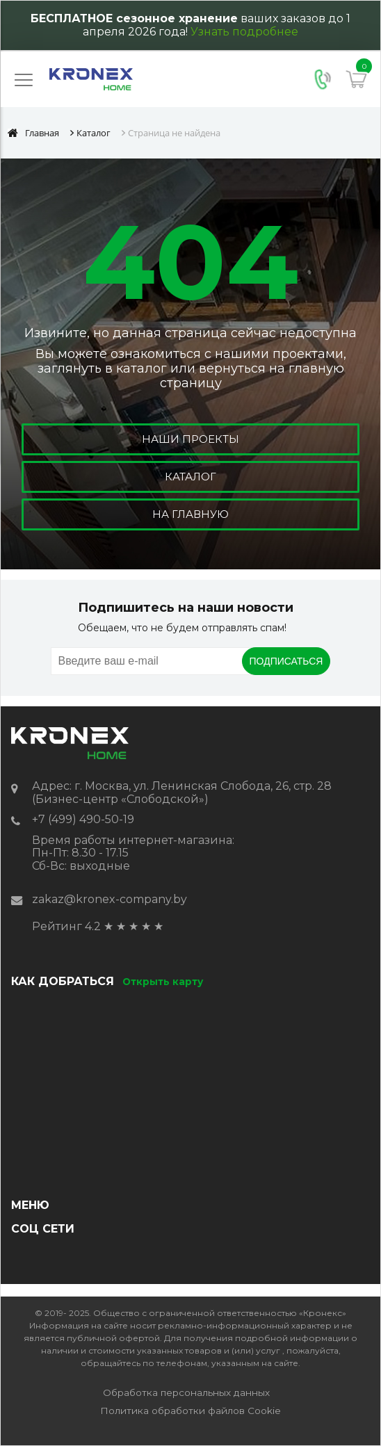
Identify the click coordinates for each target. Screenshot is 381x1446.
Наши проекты (190, 439)
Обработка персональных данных (186, 1392)
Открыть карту (162, 981)
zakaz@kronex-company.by (109, 899)
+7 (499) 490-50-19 (83, 819)
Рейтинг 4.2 (66, 926)
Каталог (190, 476)
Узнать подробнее (244, 32)
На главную (190, 514)
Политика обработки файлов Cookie (190, 1410)
